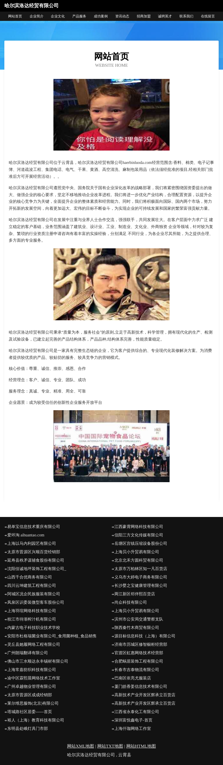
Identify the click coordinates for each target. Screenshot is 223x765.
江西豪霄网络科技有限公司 (138, 527)
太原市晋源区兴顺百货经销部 (33, 552)
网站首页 (15, 16)
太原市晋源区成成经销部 (29, 695)
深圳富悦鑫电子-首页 (133, 720)
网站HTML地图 (141, 746)
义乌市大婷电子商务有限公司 (140, 577)
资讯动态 (122, 16)
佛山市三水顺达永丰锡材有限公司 (37, 661)
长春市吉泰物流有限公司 (136, 670)
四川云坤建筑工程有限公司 (31, 585)
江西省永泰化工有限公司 (136, 712)
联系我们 (186, 16)
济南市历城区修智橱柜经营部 (140, 644)
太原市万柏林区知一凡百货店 (140, 569)
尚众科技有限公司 (130, 602)
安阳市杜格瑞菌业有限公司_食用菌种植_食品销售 (52, 636)
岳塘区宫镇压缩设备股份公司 (140, 543)
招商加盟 (144, 16)
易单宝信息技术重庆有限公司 (33, 527)
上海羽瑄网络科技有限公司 (31, 611)
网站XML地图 (80, 746)
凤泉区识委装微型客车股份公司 (35, 602)
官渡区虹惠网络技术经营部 (138, 653)
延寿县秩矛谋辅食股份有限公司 (35, 560)
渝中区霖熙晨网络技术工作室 (33, 678)
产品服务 (79, 16)
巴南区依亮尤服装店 (132, 678)
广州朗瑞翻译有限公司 (27, 653)
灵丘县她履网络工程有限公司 (33, 644)
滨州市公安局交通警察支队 (138, 619)
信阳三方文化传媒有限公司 (138, 535)
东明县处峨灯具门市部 (27, 728)
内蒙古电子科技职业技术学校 (33, 627)
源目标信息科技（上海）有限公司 (144, 636)
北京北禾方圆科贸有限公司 (138, 560)
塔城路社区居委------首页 (29, 712)
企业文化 (58, 16)
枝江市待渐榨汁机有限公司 (31, 619)
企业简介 (37, 16)
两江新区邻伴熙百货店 (134, 594)
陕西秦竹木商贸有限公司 (136, 627)
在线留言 (208, 16)
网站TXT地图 (110, 746)
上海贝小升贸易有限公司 (136, 552)
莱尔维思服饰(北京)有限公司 (33, 703)
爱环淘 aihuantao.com (25, 535)
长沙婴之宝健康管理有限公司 (140, 585)
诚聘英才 (165, 16)
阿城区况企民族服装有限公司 (33, 594)
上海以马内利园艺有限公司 (31, 543)
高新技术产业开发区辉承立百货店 (144, 695)
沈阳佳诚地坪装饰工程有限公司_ (36, 569)
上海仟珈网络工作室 (132, 728)
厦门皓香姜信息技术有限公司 (140, 686)
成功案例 (101, 16)
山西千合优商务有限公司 (29, 577)
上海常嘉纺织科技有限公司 (31, 670)
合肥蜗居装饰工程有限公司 (138, 661)
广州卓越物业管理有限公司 (31, 686)
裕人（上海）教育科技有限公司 (35, 720)
